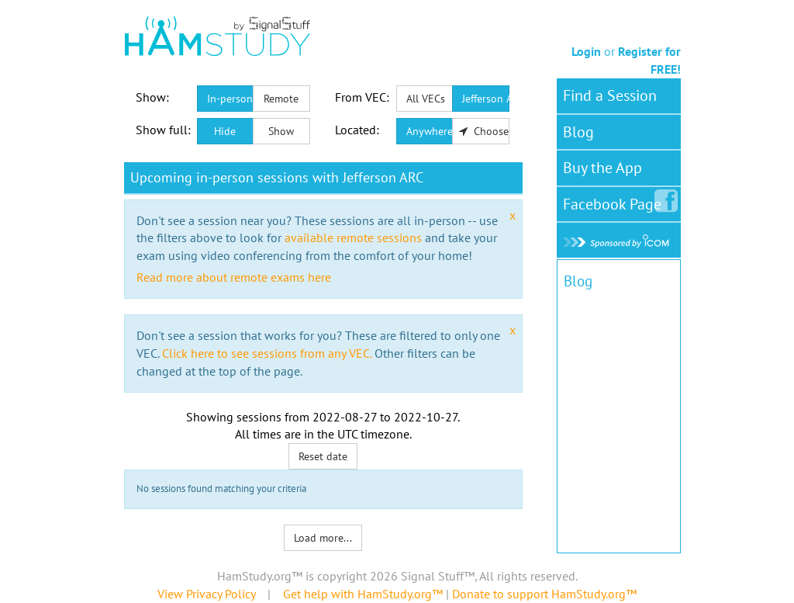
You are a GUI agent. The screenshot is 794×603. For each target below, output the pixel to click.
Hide (225, 131)
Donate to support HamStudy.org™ (544, 593)
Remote (281, 99)
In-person (230, 99)
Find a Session (610, 95)
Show (281, 131)
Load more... (323, 538)
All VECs (425, 99)
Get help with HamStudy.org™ (363, 593)
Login (586, 51)
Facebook (615, 201)
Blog (578, 132)
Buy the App (602, 168)
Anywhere (429, 131)
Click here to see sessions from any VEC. (266, 353)
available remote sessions (353, 237)
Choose (484, 131)
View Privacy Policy (206, 593)
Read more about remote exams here (233, 277)
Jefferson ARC (485, 99)
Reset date (323, 456)
